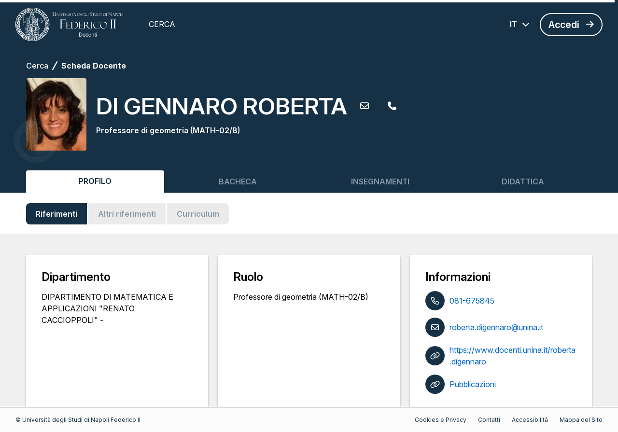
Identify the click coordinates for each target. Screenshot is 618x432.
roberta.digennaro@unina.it (496, 327)
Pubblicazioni (472, 384)
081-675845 (471, 301)
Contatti (489, 419)
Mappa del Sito (581, 419)
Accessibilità (530, 419)
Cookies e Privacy (440, 419)
